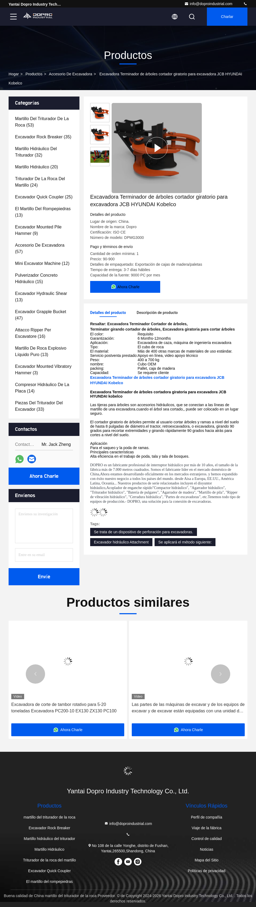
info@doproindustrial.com (208, 4)
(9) (38, 230)
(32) (36, 151)
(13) (43, 211)
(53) (42, 121)
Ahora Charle (44, 476)
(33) (39, 406)
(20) (36, 167)
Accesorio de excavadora (70, 74)
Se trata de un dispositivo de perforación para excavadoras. (143, 532)
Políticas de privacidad (206, 871)
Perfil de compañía (206, 817)
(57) (39, 248)
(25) (43, 197)
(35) (43, 137)
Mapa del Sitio (206, 860)
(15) (36, 278)
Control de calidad (206, 838)
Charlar (227, 16)
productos (33, 74)
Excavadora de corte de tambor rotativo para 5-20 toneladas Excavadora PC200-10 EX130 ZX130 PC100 (63, 707)
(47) (40, 314)
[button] (35, 674)
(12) (42, 263)
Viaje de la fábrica (206, 828)
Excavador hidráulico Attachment (121, 542)
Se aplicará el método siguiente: (185, 542)
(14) (42, 387)
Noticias (206, 849)
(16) (33, 333)
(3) (43, 369)
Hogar (14, 74)
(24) (40, 181)
